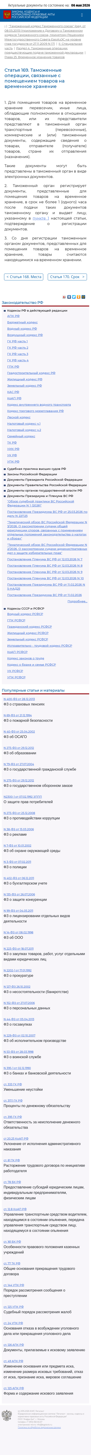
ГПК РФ (13, 366)
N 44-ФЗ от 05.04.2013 (19, 1019)
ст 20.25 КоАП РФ (16, 1138)
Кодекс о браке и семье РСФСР (31, 664)
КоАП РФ (14, 398)
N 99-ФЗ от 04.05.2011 (18, 910)
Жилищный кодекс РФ (24, 379)
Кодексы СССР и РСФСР (25, 608)
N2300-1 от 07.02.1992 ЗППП (23, 796)
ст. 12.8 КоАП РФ (15, 1209)
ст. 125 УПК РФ (14, 1306)
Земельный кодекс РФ (24, 385)
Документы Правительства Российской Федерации (47, 485)
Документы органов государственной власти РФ (44, 490)
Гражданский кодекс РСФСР (29, 626)
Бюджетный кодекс (22, 322)
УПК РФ (13, 461)
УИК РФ (13, 449)
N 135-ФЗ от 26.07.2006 (19, 894)
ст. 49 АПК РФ (13, 1361)
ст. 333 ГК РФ (13, 1084)
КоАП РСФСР (17, 652)
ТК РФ (12, 442)
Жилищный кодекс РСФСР (27, 633)
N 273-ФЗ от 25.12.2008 (19, 813)
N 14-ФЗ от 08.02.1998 (18, 932)
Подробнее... (77, 601)
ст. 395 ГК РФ (13, 1117)
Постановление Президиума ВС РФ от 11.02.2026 (44, 595)
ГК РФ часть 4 (18, 360)
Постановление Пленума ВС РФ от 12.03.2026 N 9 (44, 572)
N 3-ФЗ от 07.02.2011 (17, 862)
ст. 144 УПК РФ (14, 1285)
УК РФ (12, 455)
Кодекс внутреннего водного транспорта (39, 404)
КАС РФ (13, 392)
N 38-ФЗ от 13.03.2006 (19, 829)
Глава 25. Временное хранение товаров (35, 57)
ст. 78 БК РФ (12, 1182)
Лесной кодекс (18, 417)
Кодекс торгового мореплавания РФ (35, 411)
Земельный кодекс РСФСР (27, 639)
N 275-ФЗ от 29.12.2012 (19, 780)
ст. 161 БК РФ (12, 1241)
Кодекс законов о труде (25, 658)
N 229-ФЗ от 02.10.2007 (19, 1035)
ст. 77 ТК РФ (12, 1263)
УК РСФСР (15, 671)
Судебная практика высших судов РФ (36, 469)
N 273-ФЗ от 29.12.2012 (19, 748)
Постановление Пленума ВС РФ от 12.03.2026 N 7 (44, 559)
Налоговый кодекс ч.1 (24, 423)
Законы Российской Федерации (32, 474)
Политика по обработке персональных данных (39, 1427)
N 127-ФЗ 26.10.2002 (17, 986)
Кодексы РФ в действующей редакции (37, 310)
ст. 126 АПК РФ (14, 1344)
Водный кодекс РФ (22, 328)
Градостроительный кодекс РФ (31, 373)
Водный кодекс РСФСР (25, 614)
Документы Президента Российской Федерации (44, 479)
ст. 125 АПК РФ (14, 1388)
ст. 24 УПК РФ (13, 1323)
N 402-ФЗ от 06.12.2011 (19, 878)
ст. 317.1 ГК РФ (13, 1100)
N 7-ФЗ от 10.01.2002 (17, 845)
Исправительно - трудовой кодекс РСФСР (39, 645)
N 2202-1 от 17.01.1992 (18, 970)
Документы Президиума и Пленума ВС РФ (40, 496)
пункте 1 (41, 218)
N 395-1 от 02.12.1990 (17, 1068)
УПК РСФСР (16, 677)
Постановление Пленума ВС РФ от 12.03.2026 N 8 (44, 565)
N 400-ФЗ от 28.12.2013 (19, 699)
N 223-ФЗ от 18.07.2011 (19, 948)
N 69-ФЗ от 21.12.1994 (18, 715)
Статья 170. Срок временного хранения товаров (67, 277)
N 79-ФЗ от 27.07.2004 (19, 764)
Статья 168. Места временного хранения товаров (24, 277)
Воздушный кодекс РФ (25, 335)
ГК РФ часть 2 (17, 347)
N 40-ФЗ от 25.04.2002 (19, 731)
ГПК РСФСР (16, 620)
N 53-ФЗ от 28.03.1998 (19, 1051)
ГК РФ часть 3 (17, 354)
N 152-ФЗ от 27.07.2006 (19, 1003)
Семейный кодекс (21, 436)
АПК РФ (13, 316)
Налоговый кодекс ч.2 (24, 430)
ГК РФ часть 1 (17, 341)
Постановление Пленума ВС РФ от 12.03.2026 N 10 (45, 578)
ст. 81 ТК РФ (12, 1160)
